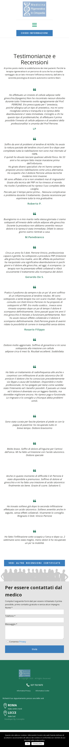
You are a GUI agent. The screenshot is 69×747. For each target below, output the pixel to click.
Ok (27, 743)
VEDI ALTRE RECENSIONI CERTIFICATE (34, 563)
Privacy (22, 641)
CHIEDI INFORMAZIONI (34, 33)
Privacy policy (37, 743)
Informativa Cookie (42, 691)
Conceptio (20, 719)
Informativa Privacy (24, 691)
